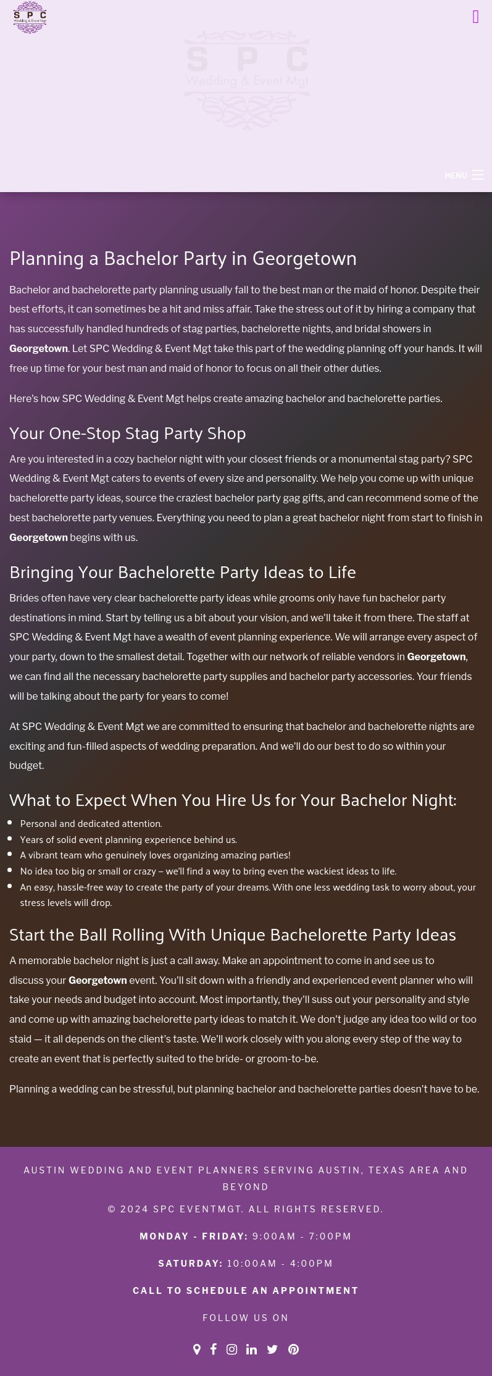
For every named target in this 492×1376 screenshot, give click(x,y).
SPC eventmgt (197, 1209)
